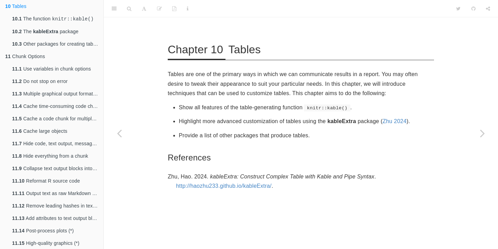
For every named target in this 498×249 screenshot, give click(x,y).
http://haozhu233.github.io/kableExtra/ (223, 186)
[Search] (129, 8)
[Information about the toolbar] (188, 8)
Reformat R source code (46, 181)
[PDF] (174, 8)
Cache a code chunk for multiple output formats (57, 119)
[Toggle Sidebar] (114, 8)
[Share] (488, 8)
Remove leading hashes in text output (57, 206)
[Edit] (159, 8)
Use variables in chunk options (51, 69)
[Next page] (482, 133)
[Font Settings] (144, 8)
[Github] (473, 8)
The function (53, 19)
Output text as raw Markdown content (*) (57, 194)
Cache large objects (39, 132)
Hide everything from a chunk (50, 156)
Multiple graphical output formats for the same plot (57, 94)
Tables (16, 6)
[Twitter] (458, 8)
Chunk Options (25, 57)
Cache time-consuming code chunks (57, 107)
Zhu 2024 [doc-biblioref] (394, 121)
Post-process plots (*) (43, 231)
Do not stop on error (40, 82)
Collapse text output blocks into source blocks (57, 169)
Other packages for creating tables (56, 44)
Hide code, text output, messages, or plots (57, 144)
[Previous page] (119, 133)
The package (45, 32)
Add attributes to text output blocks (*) (57, 219)
